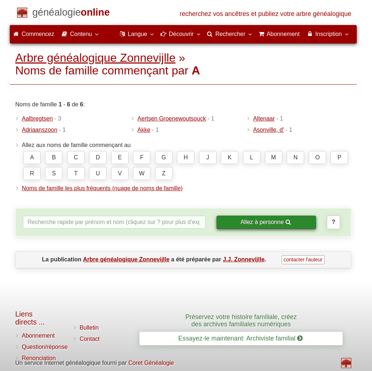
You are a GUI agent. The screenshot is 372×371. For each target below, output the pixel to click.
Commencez (33, 34)
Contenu (80, 33)
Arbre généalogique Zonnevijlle (95, 57)
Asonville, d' (268, 130)
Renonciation (39, 358)
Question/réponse (45, 347)
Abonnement (38, 336)
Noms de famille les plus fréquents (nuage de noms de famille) (102, 188)
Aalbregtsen (37, 118)
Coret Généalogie (151, 363)
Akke (143, 130)
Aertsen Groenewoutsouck (171, 118)
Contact (90, 339)
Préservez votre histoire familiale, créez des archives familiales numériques (241, 320)
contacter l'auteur (303, 259)
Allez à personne (265, 222)
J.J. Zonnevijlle (243, 259)
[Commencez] (71, 14)
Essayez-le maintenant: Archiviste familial (240, 338)
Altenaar (264, 118)
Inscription (327, 33)
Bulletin (89, 328)
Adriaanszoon (39, 130)
